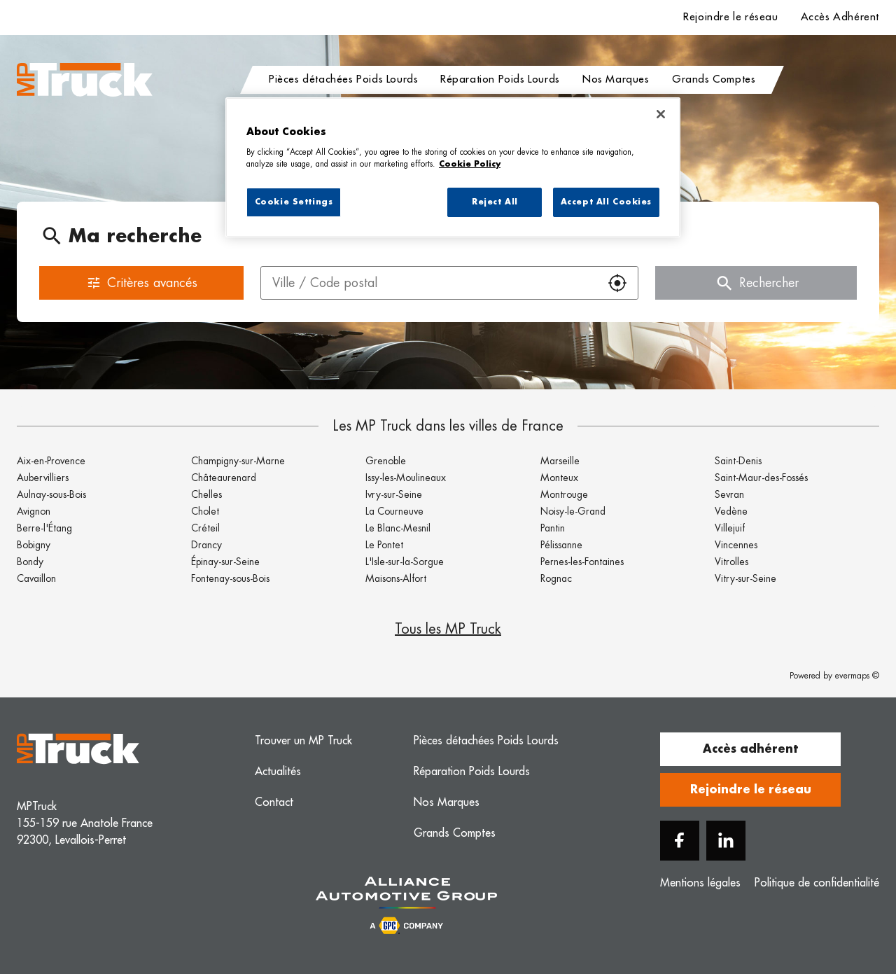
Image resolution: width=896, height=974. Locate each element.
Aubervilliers (43, 477)
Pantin (552, 528)
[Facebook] (679, 841)
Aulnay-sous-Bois (51, 494)
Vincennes (736, 545)
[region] (452, 167)
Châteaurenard (223, 477)
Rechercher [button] (756, 283)
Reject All (495, 202)
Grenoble (385, 461)
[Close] (660, 114)
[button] (617, 283)
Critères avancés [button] (141, 283)
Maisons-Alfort (395, 578)
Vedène (731, 511)
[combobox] (429, 283)
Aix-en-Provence (51, 461)
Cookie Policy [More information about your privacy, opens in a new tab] (469, 164)
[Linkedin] (726, 841)
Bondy (30, 561)
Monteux (559, 477)
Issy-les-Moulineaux (405, 477)
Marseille (560, 461)
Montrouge (564, 494)
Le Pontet (384, 545)
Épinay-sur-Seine (225, 561)
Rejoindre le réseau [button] (750, 789)
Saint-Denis (738, 461)
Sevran (729, 494)
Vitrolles (731, 561)
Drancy (206, 545)
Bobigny (33, 545)
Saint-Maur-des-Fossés (761, 477)
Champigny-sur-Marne (238, 461)
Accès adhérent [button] (750, 749)
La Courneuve (394, 511)
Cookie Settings (294, 202)
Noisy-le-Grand (573, 511)
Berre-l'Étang (44, 528)
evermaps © (857, 676)
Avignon (33, 511)
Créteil (205, 528)
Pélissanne (561, 545)
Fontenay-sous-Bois (230, 578)
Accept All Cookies (606, 202)
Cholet (205, 511)
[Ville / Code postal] (429, 283)
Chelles (206, 494)
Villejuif (730, 528)
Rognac (556, 578)
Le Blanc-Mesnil (397, 528)
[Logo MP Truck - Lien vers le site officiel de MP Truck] (85, 80)
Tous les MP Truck (448, 629)
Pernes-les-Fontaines (582, 561)
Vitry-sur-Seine (745, 578)
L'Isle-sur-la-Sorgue (404, 561)
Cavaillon (36, 578)
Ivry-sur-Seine (393, 494)
